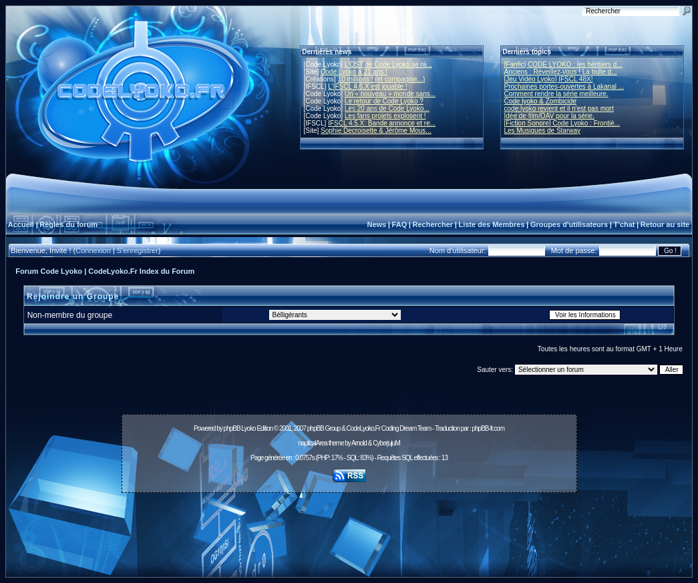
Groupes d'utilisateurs (569, 224)
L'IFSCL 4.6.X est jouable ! (367, 86)
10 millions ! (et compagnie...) (381, 79)
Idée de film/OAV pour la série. (549, 116)
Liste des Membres (491, 224)
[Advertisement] (349, 528)
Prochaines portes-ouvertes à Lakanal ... (564, 86)
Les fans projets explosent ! (385, 116)
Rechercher (433, 224)
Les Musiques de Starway (542, 130)
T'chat (624, 224)
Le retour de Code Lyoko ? (384, 101)
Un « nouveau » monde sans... (390, 94)
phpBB (232, 428)
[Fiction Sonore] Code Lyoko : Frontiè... (562, 123)
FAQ (399, 224)
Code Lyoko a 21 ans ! (354, 71)
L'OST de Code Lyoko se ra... (388, 64)
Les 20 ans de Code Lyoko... (387, 108)
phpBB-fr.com (488, 428)
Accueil (21, 224)
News (376, 224)
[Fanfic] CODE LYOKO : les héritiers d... (563, 64)
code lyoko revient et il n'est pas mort (559, 108)
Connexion (93, 250)
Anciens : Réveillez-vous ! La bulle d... (560, 71)
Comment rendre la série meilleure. (556, 94)
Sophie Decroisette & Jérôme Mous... (376, 130)
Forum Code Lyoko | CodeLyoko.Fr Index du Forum (104, 271)
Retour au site (665, 224)
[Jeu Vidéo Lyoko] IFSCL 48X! (548, 79)
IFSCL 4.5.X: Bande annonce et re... (381, 123)
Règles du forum (68, 224)
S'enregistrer (137, 250)
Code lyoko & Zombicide (540, 101)
